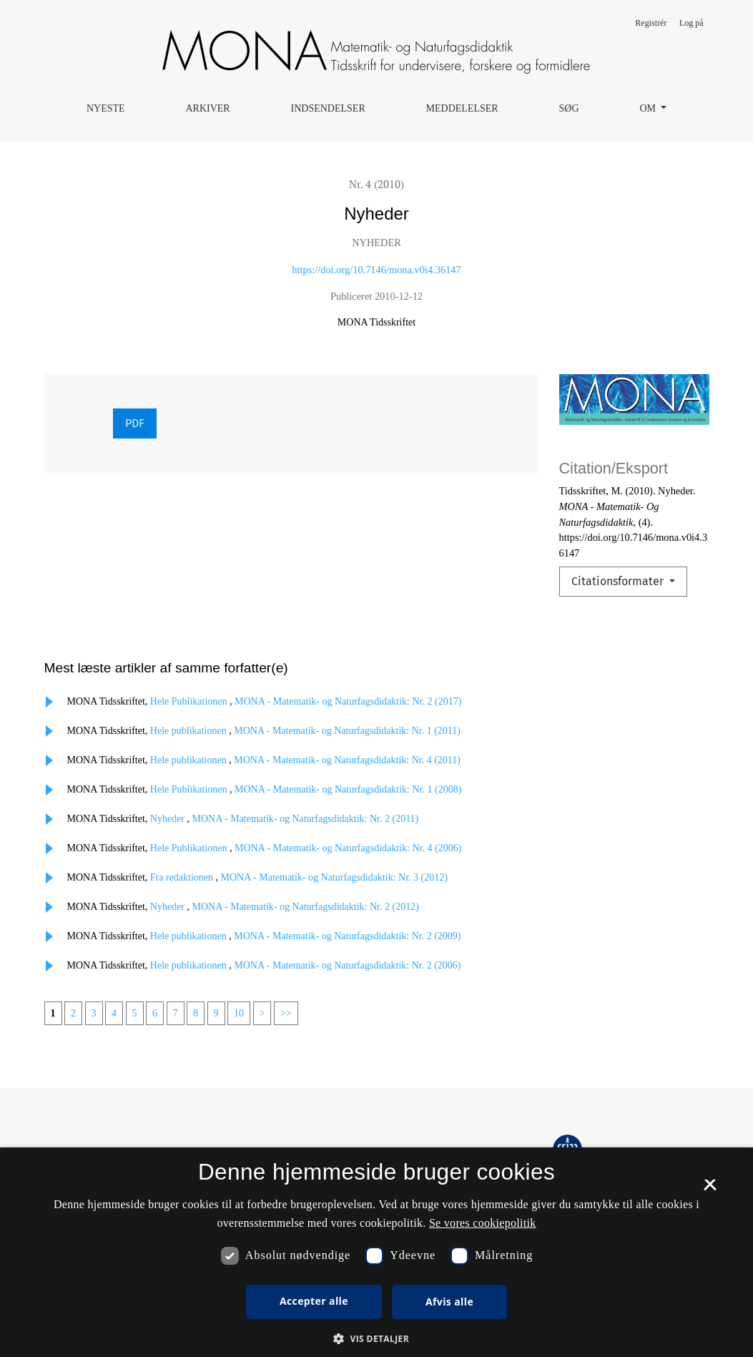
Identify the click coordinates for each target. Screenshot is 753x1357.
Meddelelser (462, 108)
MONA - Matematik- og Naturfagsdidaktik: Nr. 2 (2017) (348, 701)
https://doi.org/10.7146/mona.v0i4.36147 (376, 269)
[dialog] (376, 1252)
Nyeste (106, 108)
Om (648, 108)
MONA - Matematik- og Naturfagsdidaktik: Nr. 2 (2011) (305, 818)
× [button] (710, 1190)
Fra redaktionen (183, 877)
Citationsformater (618, 581)
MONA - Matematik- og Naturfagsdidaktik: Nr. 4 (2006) (348, 848)
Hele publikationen (189, 730)
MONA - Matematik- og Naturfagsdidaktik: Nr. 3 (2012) (334, 877)
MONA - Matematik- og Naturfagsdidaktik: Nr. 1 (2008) (348, 789)
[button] (376, 1338)
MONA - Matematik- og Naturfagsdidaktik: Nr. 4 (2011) (347, 760)
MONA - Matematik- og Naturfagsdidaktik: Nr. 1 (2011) (347, 730)
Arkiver (207, 108)
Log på (691, 23)
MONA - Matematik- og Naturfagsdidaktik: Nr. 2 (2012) (305, 906)
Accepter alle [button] (314, 1301)
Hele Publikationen (190, 701)
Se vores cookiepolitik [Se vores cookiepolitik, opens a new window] (482, 1223)
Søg (569, 108)
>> (286, 1013)
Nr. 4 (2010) (376, 184)
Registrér (650, 23)
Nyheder (168, 818)
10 (239, 1013)
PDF (134, 423)
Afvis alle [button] (449, 1301)
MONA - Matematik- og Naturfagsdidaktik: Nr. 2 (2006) (347, 965)
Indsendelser (328, 108)
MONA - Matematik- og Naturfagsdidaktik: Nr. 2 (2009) (347, 936)
